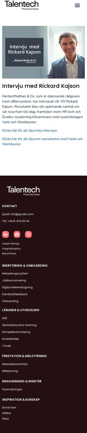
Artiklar (6, 413)
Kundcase (9, 407)
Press (5, 418)
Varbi (6, 122)
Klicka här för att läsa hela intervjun (29, 130)
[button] (77, 5)
